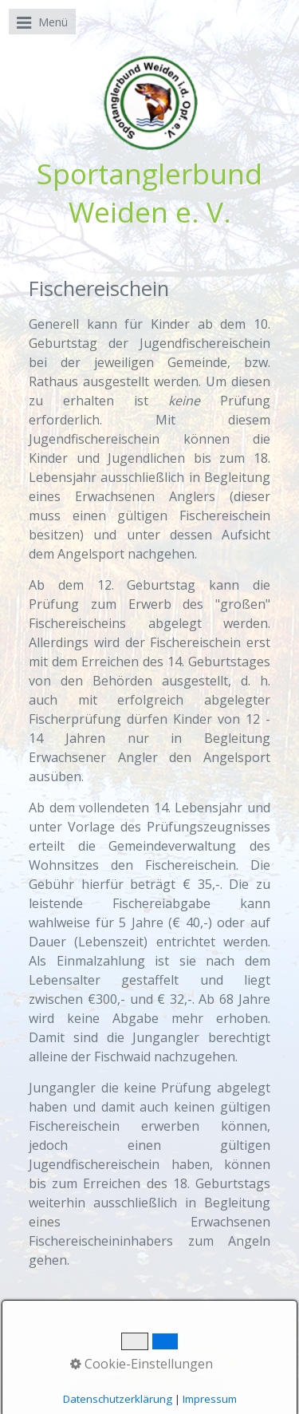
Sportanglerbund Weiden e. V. (149, 192)
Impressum (208, 1359)
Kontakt (146, 1359)
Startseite (88, 1359)
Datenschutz (153, 1374)
